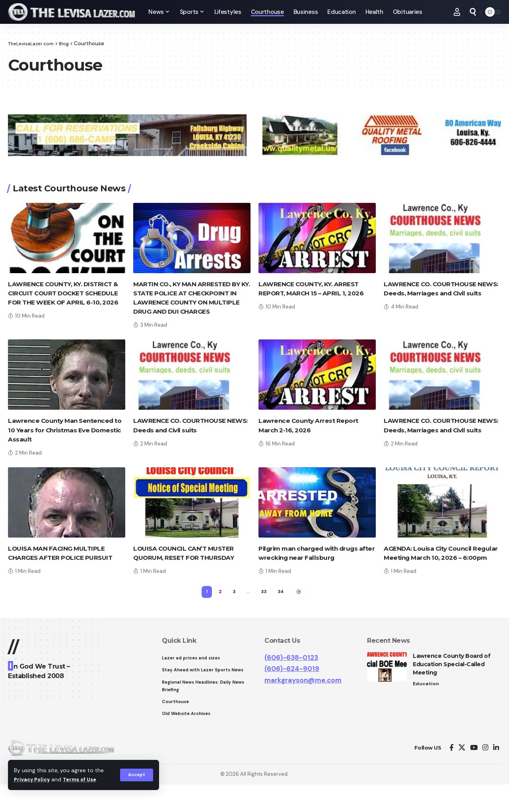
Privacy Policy (33, 779)
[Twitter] (462, 761)
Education (426, 694)
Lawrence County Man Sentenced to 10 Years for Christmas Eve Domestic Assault (63, 430)
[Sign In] (457, 12)
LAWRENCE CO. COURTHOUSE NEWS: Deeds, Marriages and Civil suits (438, 293)
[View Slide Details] (127, 135)
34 (281, 602)
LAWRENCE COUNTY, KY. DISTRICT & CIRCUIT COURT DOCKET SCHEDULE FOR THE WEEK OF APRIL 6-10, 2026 (66, 293)
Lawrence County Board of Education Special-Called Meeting (451, 675)
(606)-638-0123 (291, 668)
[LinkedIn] (496, 761)
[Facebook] (451, 761)
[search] (473, 12)
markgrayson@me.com (303, 690)
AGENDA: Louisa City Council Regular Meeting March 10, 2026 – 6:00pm (438, 558)
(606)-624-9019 (291, 679)
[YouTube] (474, 761)
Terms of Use (84, 779)
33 (263, 602)
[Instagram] (485, 761)
